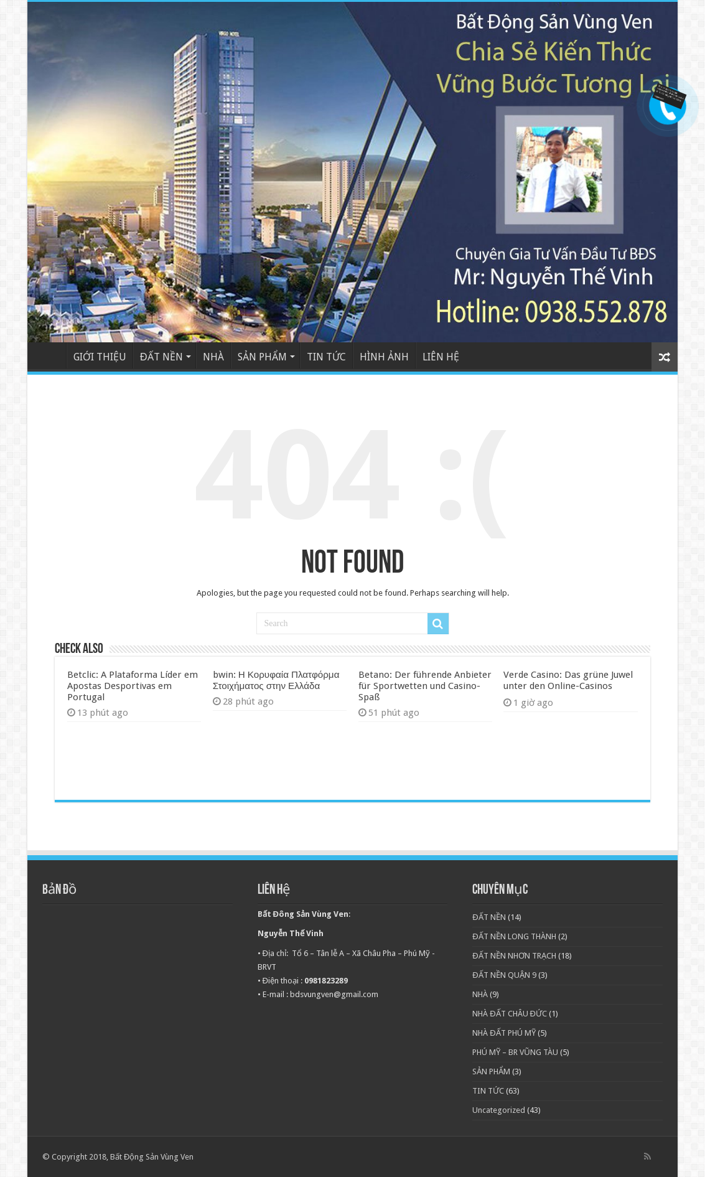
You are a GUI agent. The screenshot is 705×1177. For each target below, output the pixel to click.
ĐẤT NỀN (161, 357)
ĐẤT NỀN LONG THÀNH (514, 936)
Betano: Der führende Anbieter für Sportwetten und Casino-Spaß (425, 686)
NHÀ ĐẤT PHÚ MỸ (503, 1033)
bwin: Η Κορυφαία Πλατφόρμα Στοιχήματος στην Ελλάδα (276, 680)
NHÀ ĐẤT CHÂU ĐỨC (509, 1013)
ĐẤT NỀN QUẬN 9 (504, 975)
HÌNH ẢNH (384, 357)
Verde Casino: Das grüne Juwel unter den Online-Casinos (568, 680)
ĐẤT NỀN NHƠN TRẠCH (514, 955)
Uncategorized (498, 1110)
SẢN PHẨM (262, 357)
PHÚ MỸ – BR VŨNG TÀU (515, 1052)
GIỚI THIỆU (99, 357)
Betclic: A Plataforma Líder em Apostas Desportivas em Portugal (132, 686)
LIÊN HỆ (441, 357)
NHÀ (213, 357)
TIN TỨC (326, 357)
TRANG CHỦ (50, 355)
